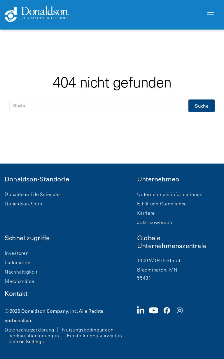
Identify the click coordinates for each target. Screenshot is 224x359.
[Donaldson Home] (103, 14)
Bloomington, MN (157, 270)
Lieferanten (17, 262)
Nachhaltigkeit (21, 271)
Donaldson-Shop (23, 203)
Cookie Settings (26, 341)
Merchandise (19, 281)
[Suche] (97, 106)
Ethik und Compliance (162, 203)
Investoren (17, 253)
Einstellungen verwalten (94, 335)
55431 (144, 278)
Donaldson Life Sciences (33, 194)
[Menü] (210, 15)
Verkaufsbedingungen (34, 335)
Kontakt (16, 294)
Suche (202, 106)
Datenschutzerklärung (29, 329)
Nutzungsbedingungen (87, 329)
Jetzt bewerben (154, 222)
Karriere (146, 213)
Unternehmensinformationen (170, 194)
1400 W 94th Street (159, 260)
